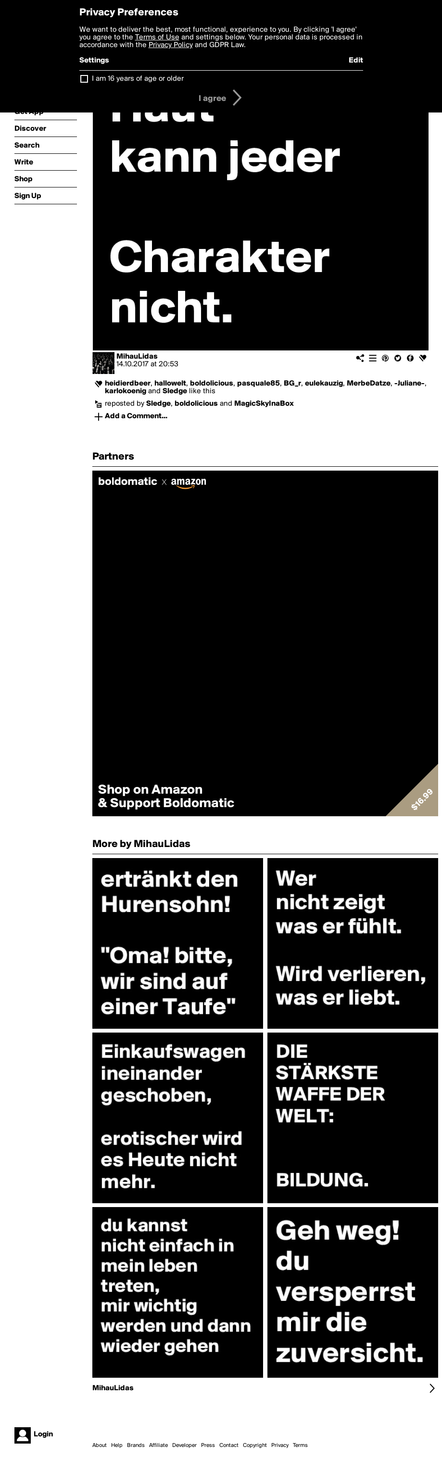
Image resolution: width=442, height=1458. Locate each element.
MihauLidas (137, 357)
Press (208, 1445)
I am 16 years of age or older (138, 79)
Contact (229, 1445)
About (99, 1445)
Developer (184, 1445)
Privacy (280, 1445)
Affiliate (158, 1445)
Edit (356, 60)
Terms (300, 1445)
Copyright (255, 1445)
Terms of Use (157, 37)
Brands (136, 1445)
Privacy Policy (171, 45)
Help (117, 1445)
